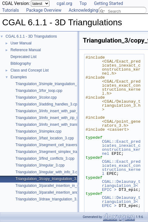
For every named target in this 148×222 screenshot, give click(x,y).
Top (83, 3)
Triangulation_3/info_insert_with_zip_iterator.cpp (55, 118)
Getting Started (108, 3)
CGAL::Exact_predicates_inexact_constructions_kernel (121, 147)
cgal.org (64, 3)
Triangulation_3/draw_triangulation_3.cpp (49, 199)
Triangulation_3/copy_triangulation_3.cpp (49, 179)
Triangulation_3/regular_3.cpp (40, 165)
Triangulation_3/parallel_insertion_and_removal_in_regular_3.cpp (69, 192)
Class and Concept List (30, 70)
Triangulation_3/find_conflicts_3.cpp (44, 158)
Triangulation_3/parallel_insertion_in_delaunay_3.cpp (59, 185)
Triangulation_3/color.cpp (36, 97)
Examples (19, 77)
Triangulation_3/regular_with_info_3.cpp (48, 172)
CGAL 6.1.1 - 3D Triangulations (31, 36)
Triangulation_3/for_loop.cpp (38, 90)
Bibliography (21, 63)
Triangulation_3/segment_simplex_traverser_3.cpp (57, 152)
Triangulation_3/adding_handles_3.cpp (47, 104)
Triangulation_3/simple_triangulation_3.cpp (50, 84)
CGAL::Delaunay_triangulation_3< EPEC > (121, 201)
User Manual (21, 43)
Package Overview (43, 10)
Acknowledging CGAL (89, 10)
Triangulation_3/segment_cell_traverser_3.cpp (53, 145)
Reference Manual (26, 50)
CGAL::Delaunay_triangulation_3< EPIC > (121, 185)
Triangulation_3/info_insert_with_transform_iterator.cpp (60, 124)
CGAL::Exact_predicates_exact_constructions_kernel (121, 167)
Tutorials (10, 10)
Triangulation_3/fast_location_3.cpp (44, 138)
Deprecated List (23, 57)
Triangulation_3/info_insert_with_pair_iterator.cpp (55, 111)
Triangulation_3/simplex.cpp (38, 131)
